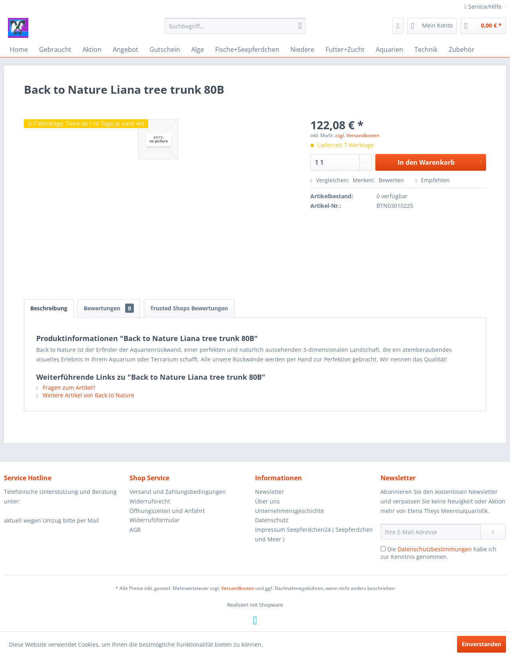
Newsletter (269, 491)
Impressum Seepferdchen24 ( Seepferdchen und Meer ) (314, 534)
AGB (135, 529)
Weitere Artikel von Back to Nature (85, 395)
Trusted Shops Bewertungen (189, 308)
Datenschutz (271, 520)
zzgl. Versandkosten (357, 135)
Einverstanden (481, 644)
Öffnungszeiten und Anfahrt (167, 511)
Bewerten (389, 180)
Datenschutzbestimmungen (435, 549)
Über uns (267, 501)
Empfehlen (433, 180)
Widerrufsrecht (149, 501)
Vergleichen (328, 180)
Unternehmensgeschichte (289, 511)
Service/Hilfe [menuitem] (484, 6)
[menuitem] (235, 26)
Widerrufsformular (154, 520)
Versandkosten (237, 588)
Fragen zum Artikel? (65, 387)
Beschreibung (48, 308)
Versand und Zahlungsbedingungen (177, 491)
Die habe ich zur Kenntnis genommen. (438, 552)
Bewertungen (109, 308)
